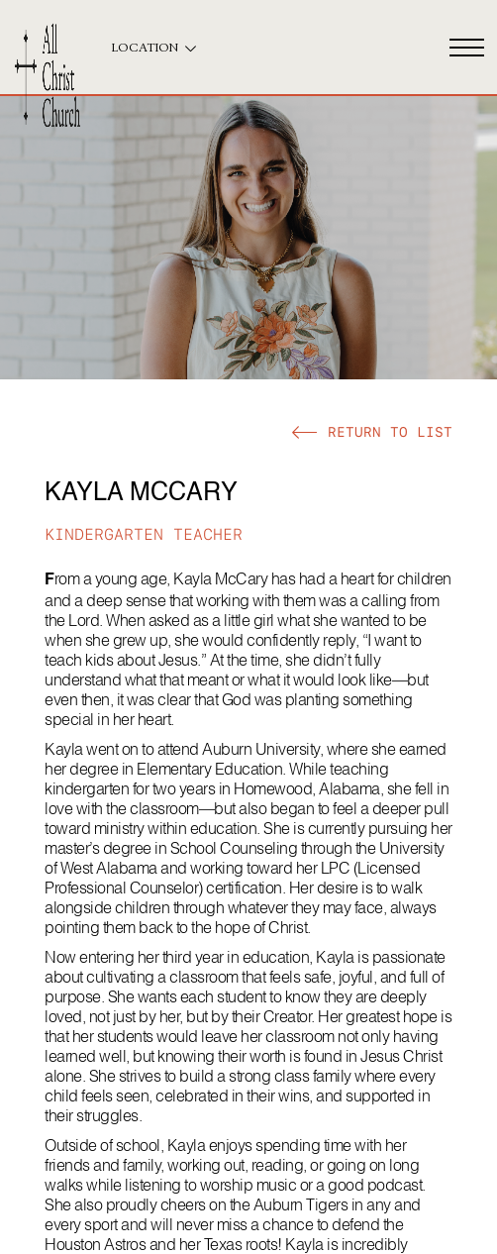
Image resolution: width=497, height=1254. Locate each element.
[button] (372, 432)
